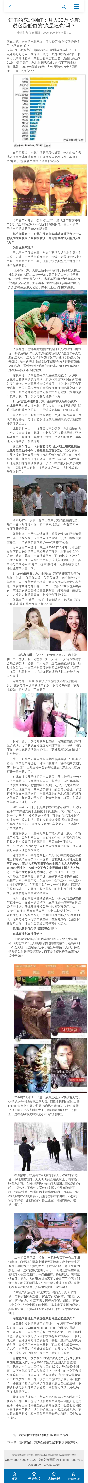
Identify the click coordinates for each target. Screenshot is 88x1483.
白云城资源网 (63, 1455)
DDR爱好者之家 (33, 1455)
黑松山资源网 (53, 1455)
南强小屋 (43, 1455)
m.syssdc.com (51, 1464)
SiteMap (72, 1455)
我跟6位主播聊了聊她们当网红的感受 (44, 1435)
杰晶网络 (23, 1455)
